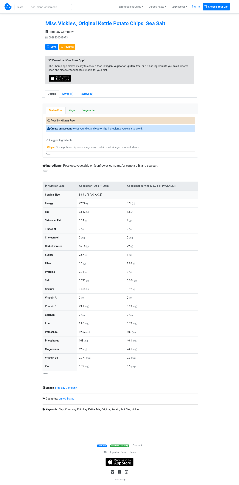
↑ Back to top (119, 479)
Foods (20, 7)
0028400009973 (56, 37)
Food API (102, 446)
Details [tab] (52, 93)
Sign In (196, 6)
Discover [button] (178, 6)
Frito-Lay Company (59, 32)
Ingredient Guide (118, 452)
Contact (137, 445)
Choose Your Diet (216, 6)
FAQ (105, 452)
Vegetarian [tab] (89, 110)
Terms (133, 452)
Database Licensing (119, 446)
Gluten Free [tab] (55, 110)
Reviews (67, 46)
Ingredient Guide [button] (130, 6)
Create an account (61, 128)
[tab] (68, 94)
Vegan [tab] (72, 110)
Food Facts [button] (156, 6)
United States (66, 398)
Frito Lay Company (66, 387)
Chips (50, 147)
